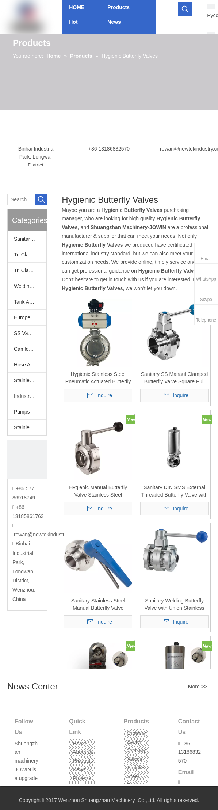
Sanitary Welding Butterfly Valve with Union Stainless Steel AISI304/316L (174, 605)
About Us (83, 752)
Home (79, 743)
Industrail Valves (30, 396)
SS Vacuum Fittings (30, 333)
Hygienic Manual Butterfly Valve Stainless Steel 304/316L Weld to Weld (98, 491)
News (79, 769)
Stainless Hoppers (30, 380)
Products (83, 761)
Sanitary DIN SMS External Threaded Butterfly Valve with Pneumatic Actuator (174, 491)
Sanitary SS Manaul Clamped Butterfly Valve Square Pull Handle (174, 378)
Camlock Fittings (30, 349)
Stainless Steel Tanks (137, 776)
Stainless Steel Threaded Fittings (30, 427)
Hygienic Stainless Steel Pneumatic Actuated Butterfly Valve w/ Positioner (98, 378)
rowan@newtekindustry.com (46, 534)
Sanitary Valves (30, 239)
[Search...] (21, 199)
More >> (197, 686)
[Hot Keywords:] (185, 9)
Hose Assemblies (30, 365)
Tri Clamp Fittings (30, 270)
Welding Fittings (30, 286)
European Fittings (30, 317)
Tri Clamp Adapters (30, 255)
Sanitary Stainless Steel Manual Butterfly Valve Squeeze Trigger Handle (98, 605)
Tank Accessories (30, 302)
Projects (82, 778)
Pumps (22, 412)
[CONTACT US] (27, 459)
